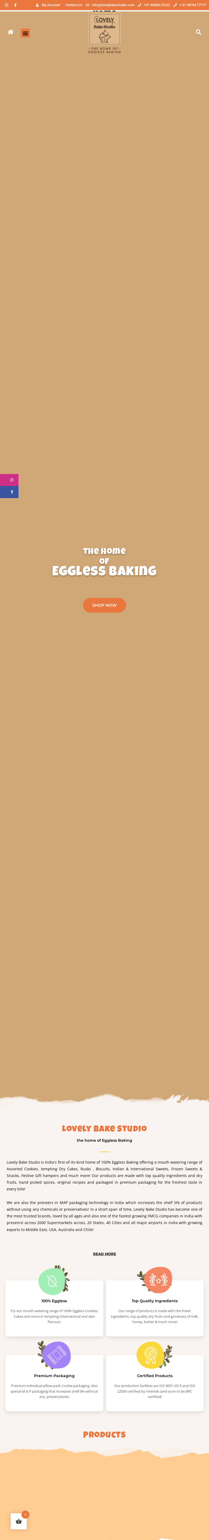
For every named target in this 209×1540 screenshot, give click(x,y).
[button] (25, 33)
